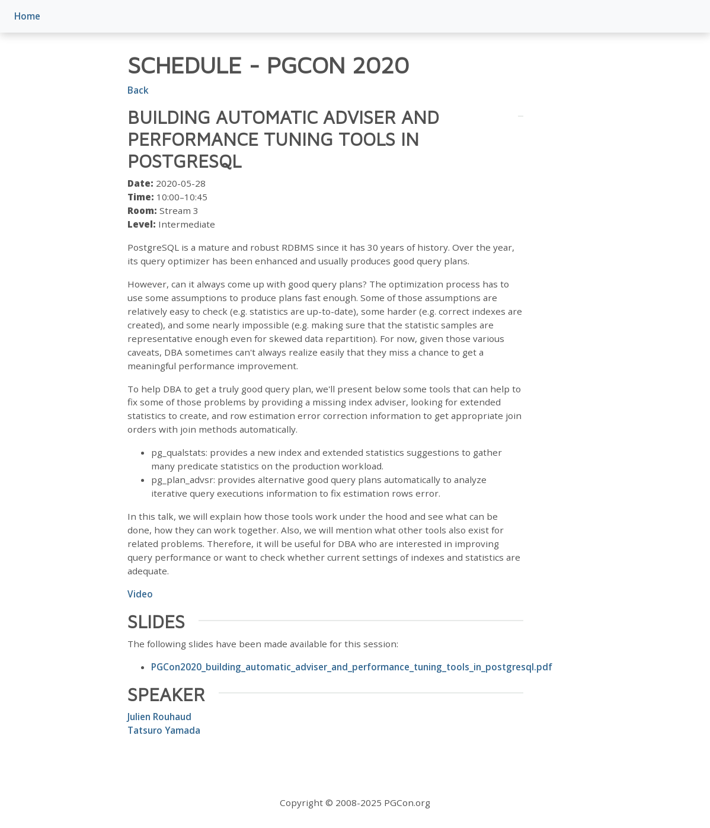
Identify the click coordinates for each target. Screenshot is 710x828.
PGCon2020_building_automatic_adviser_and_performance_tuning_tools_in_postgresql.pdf (351, 667)
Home (27, 16)
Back (138, 90)
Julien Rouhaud (159, 716)
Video (140, 594)
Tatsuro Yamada (163, 730)
